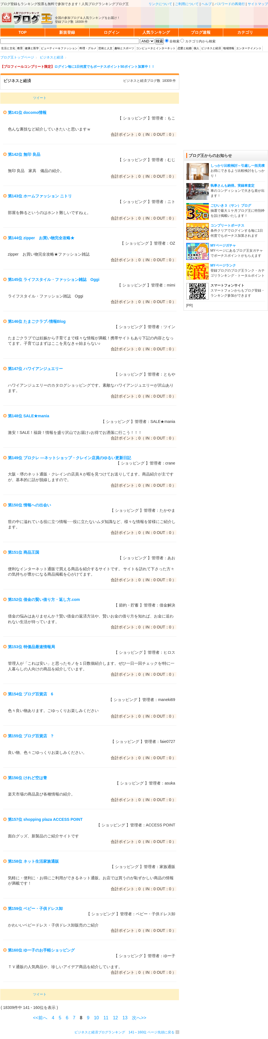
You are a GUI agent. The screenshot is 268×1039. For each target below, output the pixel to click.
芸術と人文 (105, 48)
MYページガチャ (223, 245)
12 (115, 1017)
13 (125, 1017)
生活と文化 (8, 48)
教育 (20, 48)
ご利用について (187, 4)
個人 (196, 48)
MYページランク (223, 265)
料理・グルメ (87, 48)
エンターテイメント (249, 48)
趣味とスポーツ (124, 48)
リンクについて (160, 4)
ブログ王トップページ (17, 57)
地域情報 (228, 48)
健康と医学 (32, 48)
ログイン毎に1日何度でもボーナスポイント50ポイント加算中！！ (104, 67)
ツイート (39, 98)
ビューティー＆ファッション (59, 48)
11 (105, 1017)
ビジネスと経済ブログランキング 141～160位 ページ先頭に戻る (124, 1032)
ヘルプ (206, 4)
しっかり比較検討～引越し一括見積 (238, 166)
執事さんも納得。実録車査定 (232, 186)
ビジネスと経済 (211, 48)
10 (96, 1017)
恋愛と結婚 (185, 48)
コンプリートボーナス (227, 225)
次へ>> (139, 1017)
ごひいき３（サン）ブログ (231, 206)
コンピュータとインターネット (156, 48)
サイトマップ (258, 4)
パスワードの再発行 (229, 4)
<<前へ (40, 1017)
